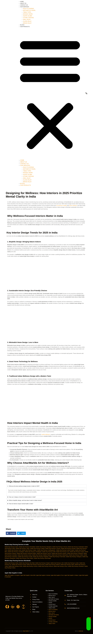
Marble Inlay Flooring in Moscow (45, 566)
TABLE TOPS (27, 12)
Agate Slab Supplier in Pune (57, 575)
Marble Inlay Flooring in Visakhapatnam (46, 550)
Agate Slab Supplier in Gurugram (12, 575)
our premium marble (61, 205)
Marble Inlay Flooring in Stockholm (76, 566)
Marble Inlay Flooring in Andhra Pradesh (65, 550)
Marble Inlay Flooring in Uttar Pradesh (24, 558)
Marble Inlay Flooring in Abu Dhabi (27, 563)
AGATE (50, 602)
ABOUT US (23, 3)
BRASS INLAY (27, 23)
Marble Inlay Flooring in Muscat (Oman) (36, 564)
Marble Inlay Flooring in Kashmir (59, 553)
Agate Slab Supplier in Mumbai (43, 575)
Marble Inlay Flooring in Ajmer (11, 546)
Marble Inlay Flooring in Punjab (25, 556)
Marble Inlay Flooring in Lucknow (52, 548)
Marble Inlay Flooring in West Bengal (42, 558)
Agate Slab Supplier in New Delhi (27, 575)
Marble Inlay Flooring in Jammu (44, 553)
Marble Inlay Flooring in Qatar (67, 564)
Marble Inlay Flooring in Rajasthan (40, 556)
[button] (50, 93)
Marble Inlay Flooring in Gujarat (77, 551)
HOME (22, 1)
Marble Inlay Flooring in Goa (62, 551)
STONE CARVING (28, 17)
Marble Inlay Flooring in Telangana (74, 556)
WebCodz (81, 631)
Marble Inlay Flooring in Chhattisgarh (33, 551)
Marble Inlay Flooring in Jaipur (23, 548)
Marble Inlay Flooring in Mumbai (68, 548)
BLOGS (22, 25)
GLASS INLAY (27, 21)
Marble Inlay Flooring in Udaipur (29, 550)
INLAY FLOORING (28, 8)
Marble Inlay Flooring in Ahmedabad (27, 546)
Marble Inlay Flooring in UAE (57, 563)
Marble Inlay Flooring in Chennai (59, 546)
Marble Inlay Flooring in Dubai (11, 563)
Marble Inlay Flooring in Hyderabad (76, 546)
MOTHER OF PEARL (29, 10)
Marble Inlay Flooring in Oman (15, 566)
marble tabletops (45, 434)
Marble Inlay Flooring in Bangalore (44, 546)
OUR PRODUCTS (25, 26)
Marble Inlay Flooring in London (71, 563)
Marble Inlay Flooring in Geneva (30, 566)
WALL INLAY (27, 19)
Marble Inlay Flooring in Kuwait (19, 564)
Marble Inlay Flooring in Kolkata (37, 548)
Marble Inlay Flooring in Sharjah (42, 563)
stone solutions (73, 205)
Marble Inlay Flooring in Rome (60, 566)
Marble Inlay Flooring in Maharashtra (60, 555)
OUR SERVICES (24, 6)
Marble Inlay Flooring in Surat (14, 550)
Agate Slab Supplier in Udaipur (71, 575)
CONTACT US (24, 5)
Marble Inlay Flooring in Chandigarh (16, 551)
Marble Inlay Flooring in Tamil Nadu (57, 556)
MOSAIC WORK (28, 14)
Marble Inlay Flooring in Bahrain (52, 564)
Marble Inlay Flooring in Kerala (24, 555)
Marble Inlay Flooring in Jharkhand (75, 553)
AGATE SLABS (27, 16)
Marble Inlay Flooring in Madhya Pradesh (41, 555)
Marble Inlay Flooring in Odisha (76, 555)
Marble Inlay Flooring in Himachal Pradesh (26, 553)
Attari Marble (26, 631)
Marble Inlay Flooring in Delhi (49, 551)
